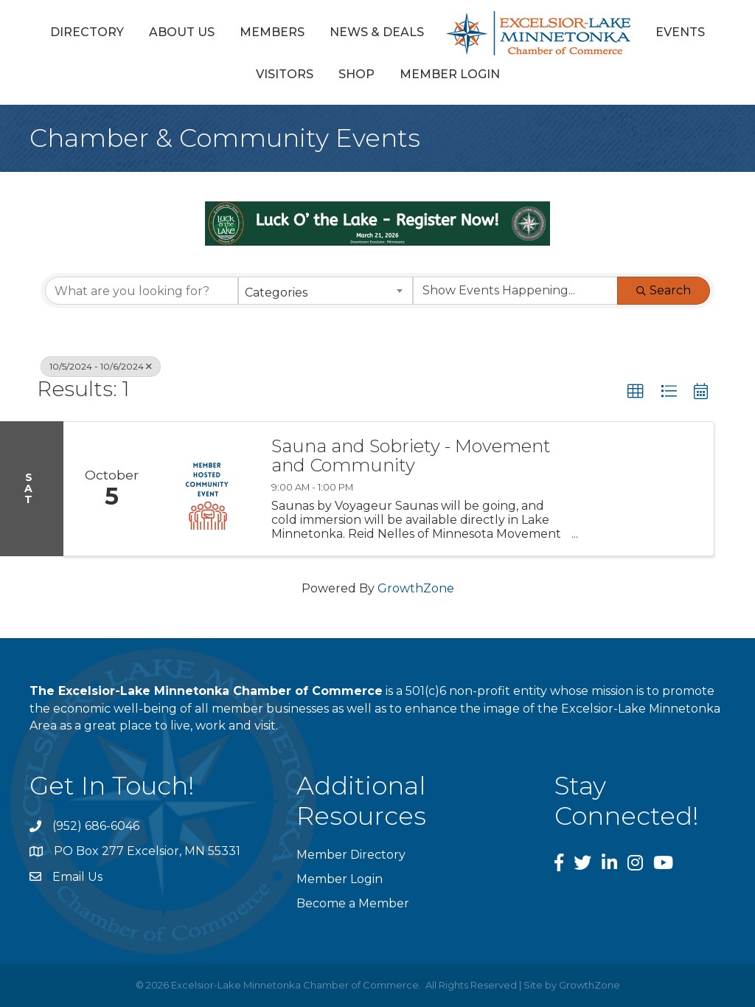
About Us (182, 32)
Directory (87, 32)
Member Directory (351, 855)
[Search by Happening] (515, 291)
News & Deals (377, 32)
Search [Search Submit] (663, 290)
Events (680, 32)
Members (272, 32)
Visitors (284, 74)
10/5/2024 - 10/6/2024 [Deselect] (100, 366)
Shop (356, 74)
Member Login (450, 74)
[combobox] (325, 291)
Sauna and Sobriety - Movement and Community (411, 456)
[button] (635, 391)
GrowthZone (416, 588)
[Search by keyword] (141, 291)
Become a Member (352, 903)
